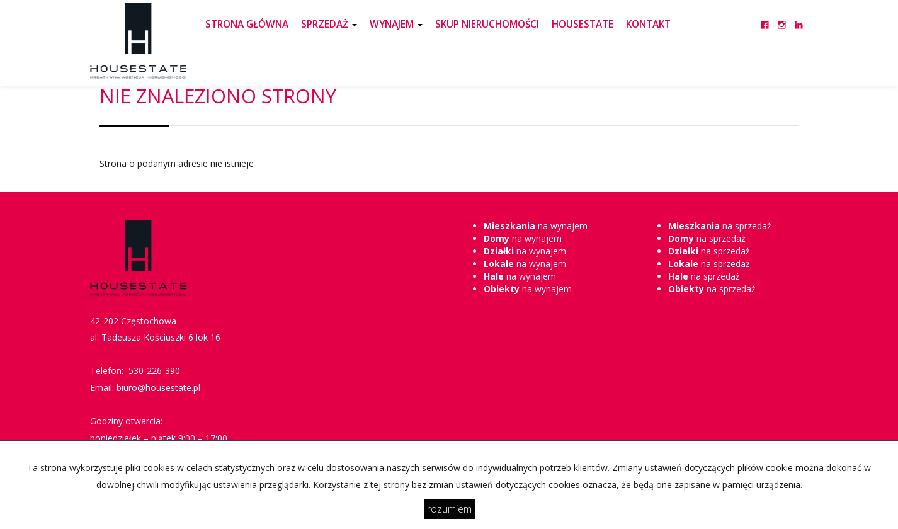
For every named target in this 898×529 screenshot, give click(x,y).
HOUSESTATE (582, 24)
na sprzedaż (719, 226)
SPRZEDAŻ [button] (329, 24)
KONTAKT (648, 24)
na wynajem (536, 226)
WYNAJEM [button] (396, 24)
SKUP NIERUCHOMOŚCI (487, 24)
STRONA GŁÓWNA (246, 24)
